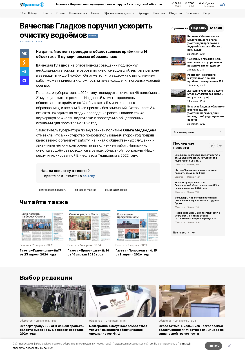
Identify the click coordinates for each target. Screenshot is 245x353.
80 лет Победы (28, 13)
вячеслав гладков (85, 189)
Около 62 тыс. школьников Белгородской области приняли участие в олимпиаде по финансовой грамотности (191, 329)
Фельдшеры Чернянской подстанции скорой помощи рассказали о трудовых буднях (197, 200)
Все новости (181, 232)
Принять (213, 345)
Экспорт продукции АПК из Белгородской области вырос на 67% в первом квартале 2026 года (197, 185)
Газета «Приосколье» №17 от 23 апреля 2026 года (40, 252)
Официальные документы (119, 13)
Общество (175, 13)
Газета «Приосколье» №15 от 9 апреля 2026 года (136, 252)
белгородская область (52, 189)
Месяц (216, 28)
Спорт (207, 13)
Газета (95, 13)
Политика (159, 13)
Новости (47, 13)
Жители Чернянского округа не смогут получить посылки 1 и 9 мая (197, 171)
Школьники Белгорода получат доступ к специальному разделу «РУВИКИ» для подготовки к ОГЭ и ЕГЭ (197, 158)
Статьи (60, 13)
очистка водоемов (116, 189)
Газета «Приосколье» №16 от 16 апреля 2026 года (88, 252)
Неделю (198, 28)
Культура (144, 13)
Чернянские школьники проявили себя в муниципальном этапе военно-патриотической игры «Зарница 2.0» (197, 215)
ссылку (89, 176)
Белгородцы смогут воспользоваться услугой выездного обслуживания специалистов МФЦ (118, 329)
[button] (212, 145)
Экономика (192, 13)
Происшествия (78, 13)
